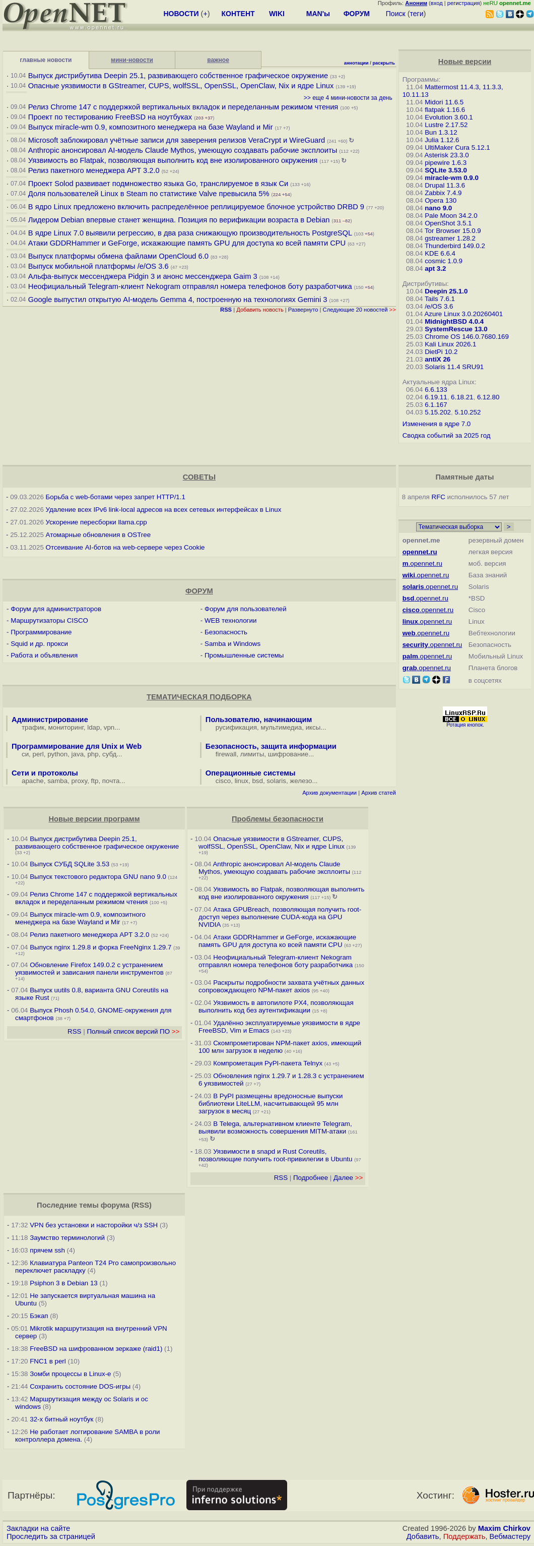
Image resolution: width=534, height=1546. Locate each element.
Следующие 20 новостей (359, 310)
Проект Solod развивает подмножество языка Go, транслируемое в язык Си (158, 184)
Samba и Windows (232, 643)
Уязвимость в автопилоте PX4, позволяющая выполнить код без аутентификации (276, 1006)
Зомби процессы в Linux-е (70, 1374)
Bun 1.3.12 (441, 132)
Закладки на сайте (38, 1528)
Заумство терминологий (67, 1237)
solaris (276, 781)
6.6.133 (436, 389)
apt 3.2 (435, 268)
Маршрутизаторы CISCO (49, 620)
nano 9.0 (438, 208)
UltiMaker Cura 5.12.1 (457, 147)
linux (241, 781)
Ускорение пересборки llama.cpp (96, 522)
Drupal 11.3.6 (445, 185)
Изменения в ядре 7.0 (437, 424)
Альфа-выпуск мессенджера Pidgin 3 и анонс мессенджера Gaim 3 (142, 276)
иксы (313, 727)
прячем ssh (47, 1250)
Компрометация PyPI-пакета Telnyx (267, 1063)
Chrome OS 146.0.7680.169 (467, 336)
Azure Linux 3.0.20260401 (463, 314)
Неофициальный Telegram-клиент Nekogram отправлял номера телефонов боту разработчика (190, 286)
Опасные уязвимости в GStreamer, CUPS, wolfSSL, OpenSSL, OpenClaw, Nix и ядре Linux (181, 86)
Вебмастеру (510, 1536)
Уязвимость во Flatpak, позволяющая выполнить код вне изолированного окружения (172, 160)
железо (301, 781)
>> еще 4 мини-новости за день (348, 97)
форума (115, 1205)
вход (437, 3)
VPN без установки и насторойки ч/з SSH (94, 1225)
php (92, 754)
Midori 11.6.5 (444, 102)
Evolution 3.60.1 (449, 117)
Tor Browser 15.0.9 (453, 230)
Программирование (41, 632)
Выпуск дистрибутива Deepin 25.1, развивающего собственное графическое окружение (178, 76)
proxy (80, 781)
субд (109, 754)
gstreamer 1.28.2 (450, 238)
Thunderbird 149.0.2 (455, 246)
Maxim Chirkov (504, 1528)
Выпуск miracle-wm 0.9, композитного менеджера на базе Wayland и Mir (150, 127)
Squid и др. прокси (39, 643)
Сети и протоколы (45, 773)
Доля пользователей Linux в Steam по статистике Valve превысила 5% (149, 194)
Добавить (423, 1536)
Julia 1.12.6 (442, 140)
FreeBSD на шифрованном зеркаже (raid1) (96, 1348)
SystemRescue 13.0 (456, 329)
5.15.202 (438, 412)
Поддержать (464, 1536)
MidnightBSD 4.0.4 (454, 321)
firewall (226, 754)
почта (111, 781)
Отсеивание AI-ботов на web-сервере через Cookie (125, 547)
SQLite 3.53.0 (446, 170)
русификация (236, 727)
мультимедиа (281, 727)
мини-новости (132, 60)
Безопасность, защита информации (271, 746)
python (57, 754)
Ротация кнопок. (465, 725)
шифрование (288, 754)
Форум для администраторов (56, 609)
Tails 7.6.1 (440, 299)
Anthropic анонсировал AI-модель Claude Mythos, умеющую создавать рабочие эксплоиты (182, 150)
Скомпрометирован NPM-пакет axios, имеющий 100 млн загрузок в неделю (279, 1046)
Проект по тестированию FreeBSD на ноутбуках (110, 117)
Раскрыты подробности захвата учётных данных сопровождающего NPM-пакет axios (281, 986)
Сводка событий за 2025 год (447, 435)
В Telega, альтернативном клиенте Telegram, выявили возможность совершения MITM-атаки (275, 1127)
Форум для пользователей (246, 609)
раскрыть (383, 63)
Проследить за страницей (51, 1536)
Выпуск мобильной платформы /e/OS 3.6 (98, 266)
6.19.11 (436, 397)
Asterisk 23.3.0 (446, 155)
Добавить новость (260, 310)
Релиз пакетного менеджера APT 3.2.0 (95, 170)
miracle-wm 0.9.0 (452, 178)
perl (38, 754)
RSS (74, 1031)
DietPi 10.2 (441, 351)
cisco (223, 781)
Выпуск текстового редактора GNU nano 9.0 (98, 876)
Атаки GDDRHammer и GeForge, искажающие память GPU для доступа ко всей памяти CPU (187, 243)
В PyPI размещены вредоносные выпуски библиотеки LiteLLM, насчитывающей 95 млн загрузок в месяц (270, 1103)
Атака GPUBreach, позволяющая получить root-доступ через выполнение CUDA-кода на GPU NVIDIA (279, 917)
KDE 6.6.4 (440, 253)
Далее (348, 1177)
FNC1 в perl (48, 1361)
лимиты (252, 754)
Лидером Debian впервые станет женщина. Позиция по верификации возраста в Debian (179, 220)
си (25, 754)
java (78, 754)
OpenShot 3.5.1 (448, 223)
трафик (33, 727)
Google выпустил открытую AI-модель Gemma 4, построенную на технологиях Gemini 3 (178, 299)
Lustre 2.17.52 (446, 125)
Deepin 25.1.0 (446, 291)
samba (57, 781)
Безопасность (226, 632)
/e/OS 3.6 (439, 306)
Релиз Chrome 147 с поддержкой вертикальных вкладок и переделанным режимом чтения (183, 107)
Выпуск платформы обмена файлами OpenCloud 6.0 (119, 256)
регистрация (463, 3)
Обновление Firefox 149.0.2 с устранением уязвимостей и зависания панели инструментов (89, 968)
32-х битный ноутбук (61, 1419)
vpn (109, 727)
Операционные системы (251, 773)
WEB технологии (230, 620)
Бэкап (39, 1316)
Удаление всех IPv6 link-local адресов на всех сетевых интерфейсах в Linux (164, 509)
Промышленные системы (244, 655)
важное (218, 60)
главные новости (46, 60)
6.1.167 (436, 404)
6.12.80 (488, 397)
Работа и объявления (44, 655)
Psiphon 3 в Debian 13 (64, 1283)
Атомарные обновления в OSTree (98, 535)
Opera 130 (440, 200)
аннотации (356, 63)
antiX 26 (437, 359)
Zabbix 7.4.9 (443, 193)
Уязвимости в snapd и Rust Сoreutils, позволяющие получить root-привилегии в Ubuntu (275, 1155)
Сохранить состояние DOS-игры (80, 1386)
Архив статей (378, 793)
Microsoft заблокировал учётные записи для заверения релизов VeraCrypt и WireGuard (176, 140)
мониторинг (66, 727)
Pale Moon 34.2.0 (451, 215)
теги (417, 14)
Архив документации (329, 793)
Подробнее (310, 1177)
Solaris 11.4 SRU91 (454, 367)
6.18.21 (462, 397)
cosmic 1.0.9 (443, 261)
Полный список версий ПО (133, 1031)
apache (33, 781)
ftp (95, 781)
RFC (438, 497)
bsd (257, 781)
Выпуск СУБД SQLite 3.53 (69, 864)
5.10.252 (467, 412)
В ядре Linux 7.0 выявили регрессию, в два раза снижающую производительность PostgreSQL (190, 233)
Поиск (396, 14)
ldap (93, 727)
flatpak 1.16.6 (445, 109)
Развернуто (303, 310)
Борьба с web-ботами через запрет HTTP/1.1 (115, 497)
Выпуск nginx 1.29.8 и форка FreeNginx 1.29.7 (100, 947)
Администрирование (50, 720)
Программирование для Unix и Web (77, 746)
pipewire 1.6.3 (445, 162)
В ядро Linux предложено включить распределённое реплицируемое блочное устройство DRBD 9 (196, 207)
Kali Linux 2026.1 (450, 344)
